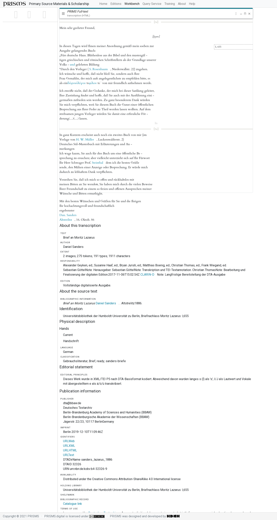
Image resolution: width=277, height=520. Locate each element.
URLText (68, 455)
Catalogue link (72, 504)
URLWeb (69, 441)
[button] (236, 14)
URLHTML (70, 450)
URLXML (69, 446)
